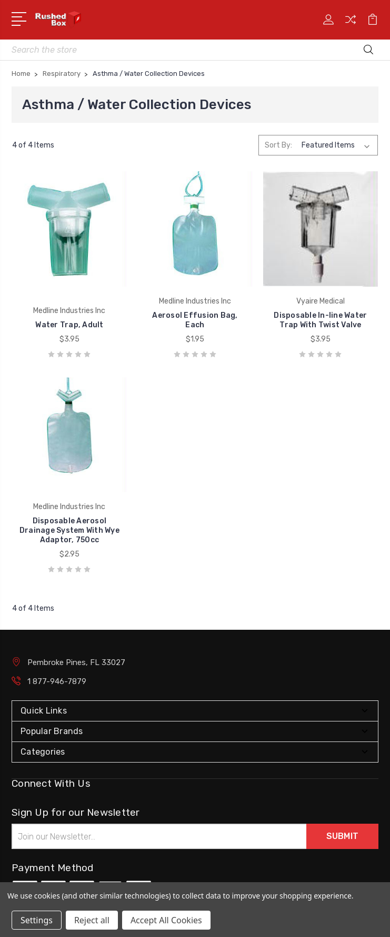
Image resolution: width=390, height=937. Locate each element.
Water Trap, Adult (69, 324)
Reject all (91, 920)
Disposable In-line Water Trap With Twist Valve (320, 320)
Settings (37, 920)
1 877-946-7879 (56, 681)
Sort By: (278, 145)
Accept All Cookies (166, 920)
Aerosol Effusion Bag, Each (194, 320)
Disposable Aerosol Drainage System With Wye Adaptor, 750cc (69, 530)
